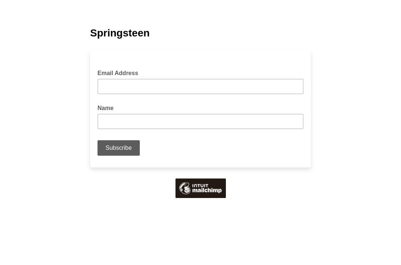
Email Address (120, 72)
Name (105, 108)
